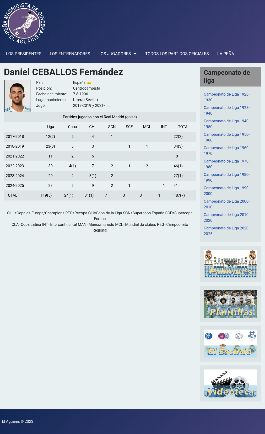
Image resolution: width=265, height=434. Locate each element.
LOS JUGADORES (114, 53)
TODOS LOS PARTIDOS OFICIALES (177, 53)
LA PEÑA (225, 53)
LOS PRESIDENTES (24, 53)
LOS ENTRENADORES (70, 53)
